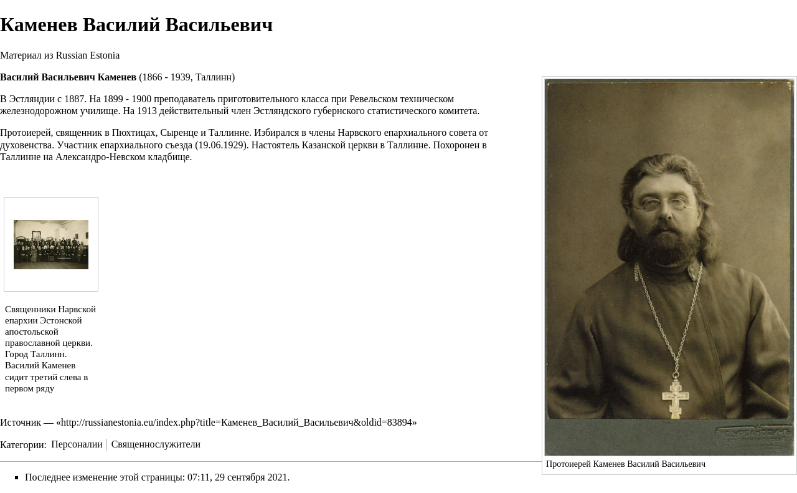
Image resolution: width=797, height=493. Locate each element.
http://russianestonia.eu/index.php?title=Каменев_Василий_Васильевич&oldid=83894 (236, 422)
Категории (22, 444)
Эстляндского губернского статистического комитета (365, 110)
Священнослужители (155, 444)
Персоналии (77, 444)
